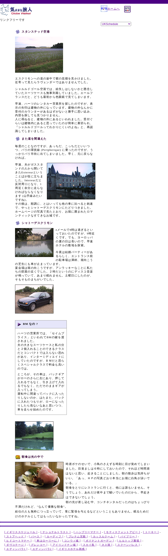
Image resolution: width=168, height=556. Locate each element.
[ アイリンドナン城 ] (64, 544)
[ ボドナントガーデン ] (99, 540)
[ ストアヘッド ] (15, 536)
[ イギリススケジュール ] (21, 532)
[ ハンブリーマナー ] (87, 532)
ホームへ (110, 8)
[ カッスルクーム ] (103, 536)
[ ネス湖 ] (105, 544)
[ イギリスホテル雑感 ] (72, 549)
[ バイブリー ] (127, 536)
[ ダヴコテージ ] (15, 544)
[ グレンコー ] (38, 544)
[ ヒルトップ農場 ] (129, 540)
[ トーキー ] (151, 532)
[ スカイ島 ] (89, 544)
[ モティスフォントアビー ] (122, 532)
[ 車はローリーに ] (47, 540)
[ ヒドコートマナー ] (18, 540)
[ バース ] (35, 536)
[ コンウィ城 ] (71, 540)
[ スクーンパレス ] (127, 544)
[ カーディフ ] (54, 536)
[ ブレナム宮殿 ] (77, 536)
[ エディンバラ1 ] (15, 549)
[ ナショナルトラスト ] (56, 532)
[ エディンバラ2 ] (42, 549)
